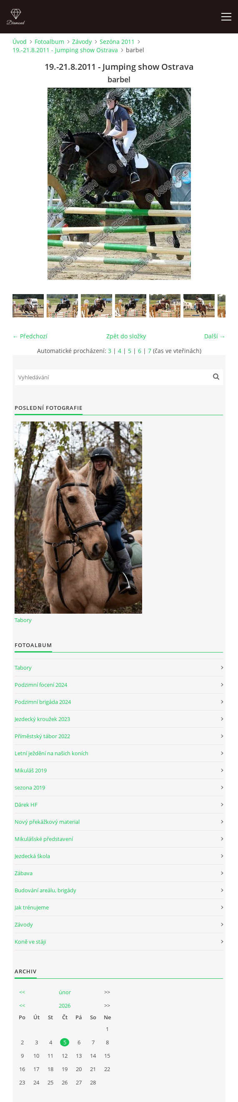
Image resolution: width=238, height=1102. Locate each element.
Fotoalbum (49, 42)
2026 (64, 1005)
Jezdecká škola (32, 856)
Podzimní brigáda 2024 (43, 702)
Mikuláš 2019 (31, 770)
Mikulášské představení (44, 839)
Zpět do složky (126, 336)
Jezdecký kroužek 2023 (42, 719)
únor (65, 992)
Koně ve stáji (30, 941)
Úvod (20, 42)
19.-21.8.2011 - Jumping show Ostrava (65, 50)
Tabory (23, 620)
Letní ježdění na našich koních (51, 753)
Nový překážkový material (47, 821)
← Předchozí (30, 336)
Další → (214, 336)
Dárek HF (26, 804)
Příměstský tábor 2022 (42, 736)
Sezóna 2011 (117, 42)
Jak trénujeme (32, 907)
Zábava (24, 873)
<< (22, 992)
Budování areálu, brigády (45, 890)
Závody (82, 42)
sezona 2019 (30, 787)
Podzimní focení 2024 (41, 684)
